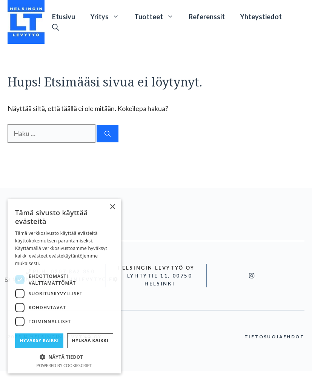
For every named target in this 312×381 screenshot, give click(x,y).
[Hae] (107, 133)
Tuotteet (157, 16)
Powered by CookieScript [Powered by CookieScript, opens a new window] (64, 365)
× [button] (112, 207)
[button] (55, 27)
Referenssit (207, 16)
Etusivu (63, 16)
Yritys (108, 16)
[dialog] (64, 286)
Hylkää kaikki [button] (90, 340)
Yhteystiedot (261, 16)
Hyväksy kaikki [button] (39, 340)
